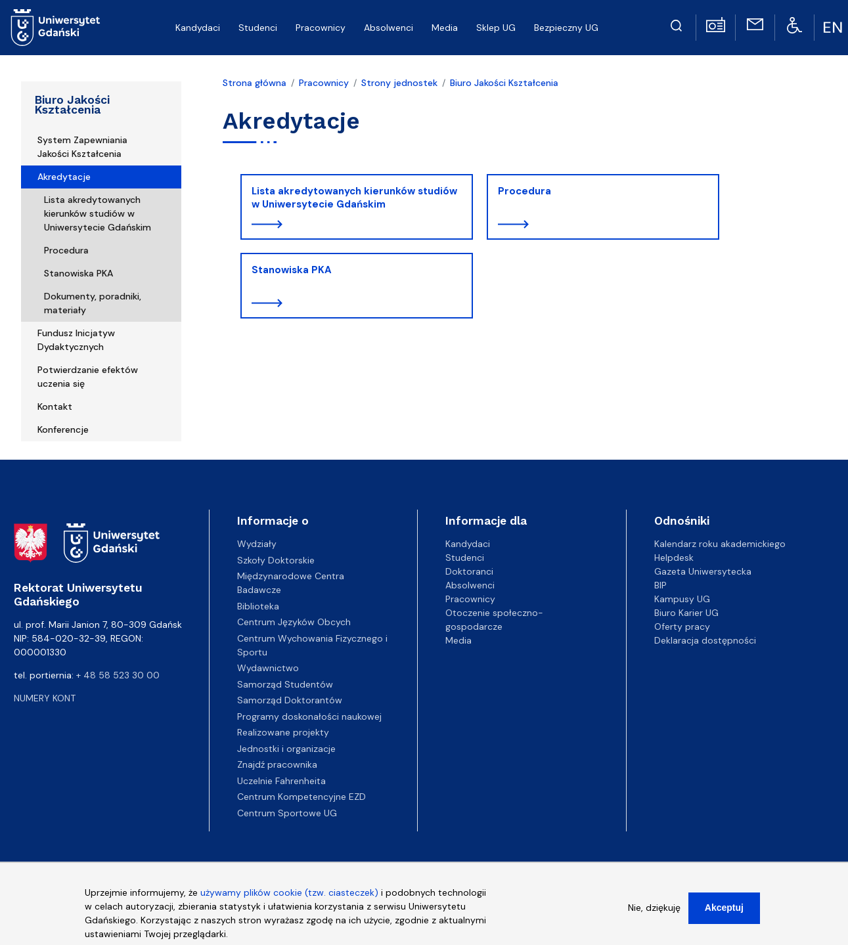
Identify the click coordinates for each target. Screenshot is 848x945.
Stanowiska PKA (78, 273)
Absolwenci (388, 27)
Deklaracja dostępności (705, 640)
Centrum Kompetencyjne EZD (301, 796)
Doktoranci (469, 571)
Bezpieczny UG (566, 27)
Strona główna (254, 83)
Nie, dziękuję (654, 912)
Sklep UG (496, 27)
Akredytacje (64, 177)
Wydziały (257, 544)
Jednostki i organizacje (286, 749)
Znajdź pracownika (277, 764)
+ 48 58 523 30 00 (118, 675)
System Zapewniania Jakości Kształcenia (82, 147)
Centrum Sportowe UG (287, 813)
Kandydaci (197, 27)
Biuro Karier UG (686, 613)
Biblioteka (258, 606)
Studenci (257, 27)
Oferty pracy (682, 626)
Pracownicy (321, 27)
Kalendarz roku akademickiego (720, 544)
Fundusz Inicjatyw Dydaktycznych (76, 340)
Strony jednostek (399, 83)
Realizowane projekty (283, 732)
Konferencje (63, 429)
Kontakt (54, 406)
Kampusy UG (682, 599)
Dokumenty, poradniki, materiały (92, 303)
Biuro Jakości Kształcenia (72, 104)
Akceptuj (724, 912)
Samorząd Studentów (285, 684)
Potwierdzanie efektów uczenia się (87, 376)
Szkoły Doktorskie (276, 560)
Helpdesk (674, 557)
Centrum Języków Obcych (294, 622)
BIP (660, 585)
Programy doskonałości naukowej (309, 716)
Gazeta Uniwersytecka (702, 571)
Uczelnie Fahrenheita (281, 781)
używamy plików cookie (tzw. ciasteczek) (289, 897)
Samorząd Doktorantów (289, 700)
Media (445, 27)
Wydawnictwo (268, 668)
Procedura (66, 250)
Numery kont (45, 698)
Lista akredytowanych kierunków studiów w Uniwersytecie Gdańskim (97, 213)
